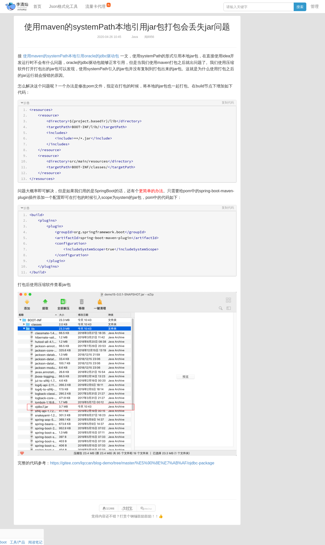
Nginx (303, 41)
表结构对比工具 (255, 95)
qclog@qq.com (180, 536)
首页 (37, 6)
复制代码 (226, 102)
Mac (305, 35)
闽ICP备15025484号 (143, 536)
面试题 (282, 35)
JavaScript (267, 35)
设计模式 (268, 46)
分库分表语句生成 (257, 88)
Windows (250, 41)
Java (247, 29)
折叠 (28, 103)
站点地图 (245, 536)
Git (245, 46)
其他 (276, 41)
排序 (294, 46)
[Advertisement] (127, 480)
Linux (254, 46)
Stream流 (289, 41)
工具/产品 (300, 29)
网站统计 (261, 536)
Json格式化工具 (63, 6)
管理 (315, 6)
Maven (294, 35)
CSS (304, 46)
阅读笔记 (250, 35)
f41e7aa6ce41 (225, 536)
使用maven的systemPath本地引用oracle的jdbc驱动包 (72, 56)
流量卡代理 (98, 6)
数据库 (266, 29)
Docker (265, 41)
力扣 (256, 29)
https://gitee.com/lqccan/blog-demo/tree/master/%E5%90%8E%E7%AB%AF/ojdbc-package (134, 461)
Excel (247, 52)
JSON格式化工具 (256, 72)
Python (283, 46)
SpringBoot (282, 29)
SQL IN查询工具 (256, 80)
